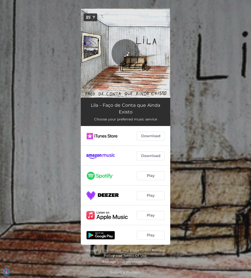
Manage (109, 262)
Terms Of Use (135, 255)
